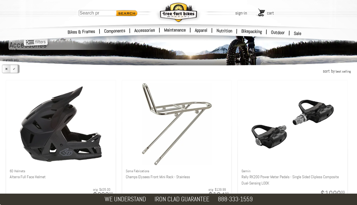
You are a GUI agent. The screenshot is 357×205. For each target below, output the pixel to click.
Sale (297, 33)
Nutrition (224, 31)
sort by (337, 71)
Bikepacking (251, 31)
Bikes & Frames (81, 31)
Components (114, 31)
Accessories (144, 30)
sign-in (241, 13)
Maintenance (175, 30)
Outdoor (278, 32)
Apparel (201, 30)
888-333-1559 (235, 199)
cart (270, 13)
